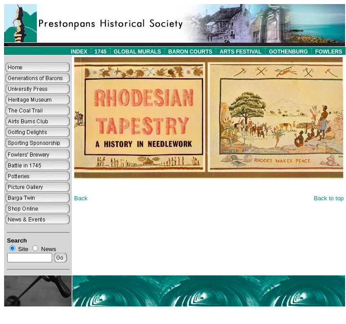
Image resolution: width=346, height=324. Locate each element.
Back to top (329, 198)
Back (81, 198)
